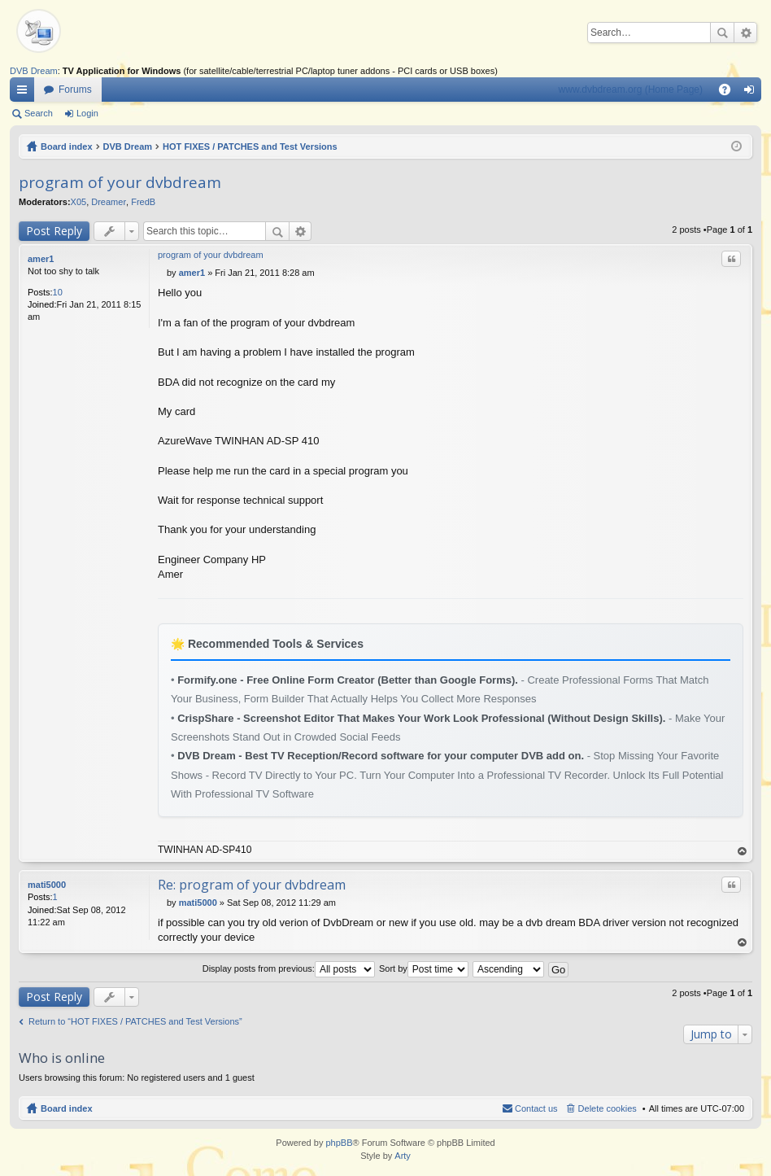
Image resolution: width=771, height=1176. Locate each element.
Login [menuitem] (752, 93)
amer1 (41, 259)
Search (722, 32)
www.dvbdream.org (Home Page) (631, 89)
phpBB (338, 1143)
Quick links (25, 93)
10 (58, 292)
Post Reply (54, 230)
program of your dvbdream (120, 182)
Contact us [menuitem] (536, 1108)
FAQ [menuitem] (730, 93)
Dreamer (108, 202)
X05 (79, 202)
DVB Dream (34, 71)
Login (87, 113)
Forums (75, 89)
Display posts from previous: (289, 968)
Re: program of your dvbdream (252, 885)
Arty (402, 1156)
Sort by (423, 968)
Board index (67, 146)
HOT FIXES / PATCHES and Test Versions (250, 146)
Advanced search (745, 32)
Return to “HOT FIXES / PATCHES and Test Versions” (135, 1021)
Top (742, 851)
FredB (143, 202)
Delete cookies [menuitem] (607, 1108)
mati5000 (47, 885)
